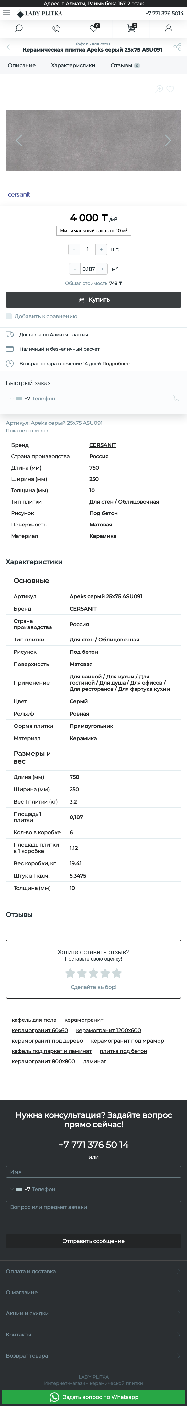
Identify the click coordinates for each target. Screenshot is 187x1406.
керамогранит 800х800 (43, 1061)
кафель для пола (34, 1020)
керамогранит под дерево (47, 1041)
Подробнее (116, 364)
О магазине (93, 1292)
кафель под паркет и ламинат (52, 1051)
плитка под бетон (123, 1051)
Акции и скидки (93, 1314)
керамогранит (83, 1020)
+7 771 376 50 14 (93, 1144)
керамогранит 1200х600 (108, 1030)
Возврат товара (93, 1356)
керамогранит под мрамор (127, 1041)
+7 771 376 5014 (164, 13)
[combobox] (18, 398)
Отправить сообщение (93, 1241)
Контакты (93, 1335)
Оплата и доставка (93, 1271)
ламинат (94, 1061)
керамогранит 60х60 (40, 1030)
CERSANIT (102, 445)
